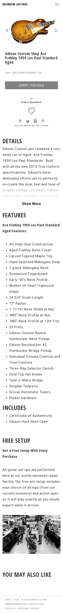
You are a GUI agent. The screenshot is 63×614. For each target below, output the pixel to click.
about (8, 600)
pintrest (34, 608)
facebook (10, 608)
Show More (31, 204)
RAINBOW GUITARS (15, 4)
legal (16, 600)
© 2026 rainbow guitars (34, 600)
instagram (23, 608)
